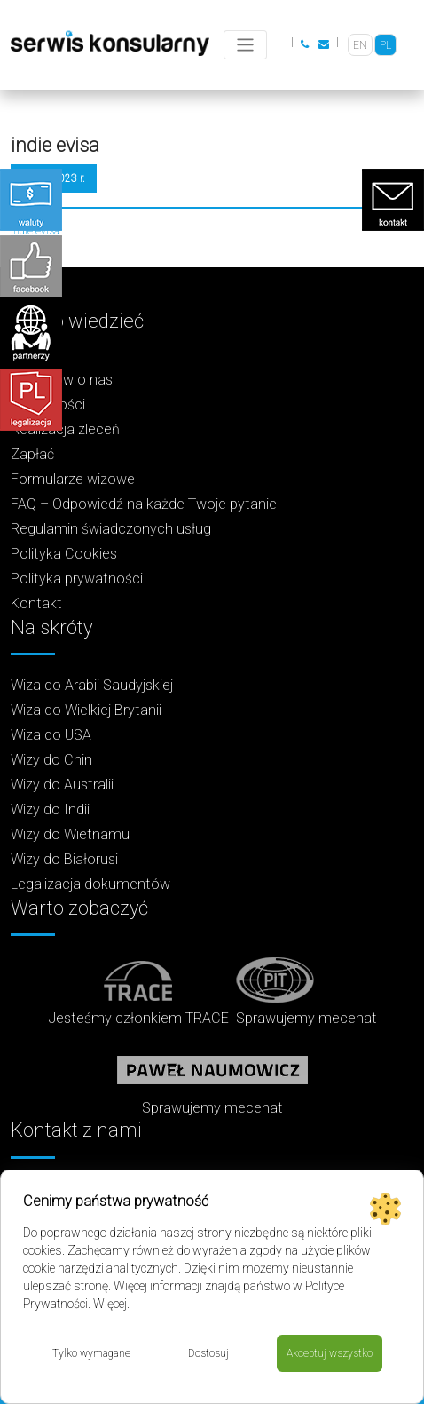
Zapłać (32, 454)
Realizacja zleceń (65, 429)
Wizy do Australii (62, 784)
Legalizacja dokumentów (90, 884)
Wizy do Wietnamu (70, 834)
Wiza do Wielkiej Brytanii (86, 710)
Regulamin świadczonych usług (111, 528)
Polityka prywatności (77, 578)
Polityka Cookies (64, 553)
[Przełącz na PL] (385, 45)
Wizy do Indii (50, 809)
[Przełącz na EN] (360, 45)
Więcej (110, 1304)
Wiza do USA (51, 734)
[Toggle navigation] (245, 44)
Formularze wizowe (73, 479)
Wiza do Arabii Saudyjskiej (92, 685)
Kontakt (36, 603)
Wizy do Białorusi (64, 859)
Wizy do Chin (51, 759)
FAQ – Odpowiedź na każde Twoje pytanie (144, 504)
